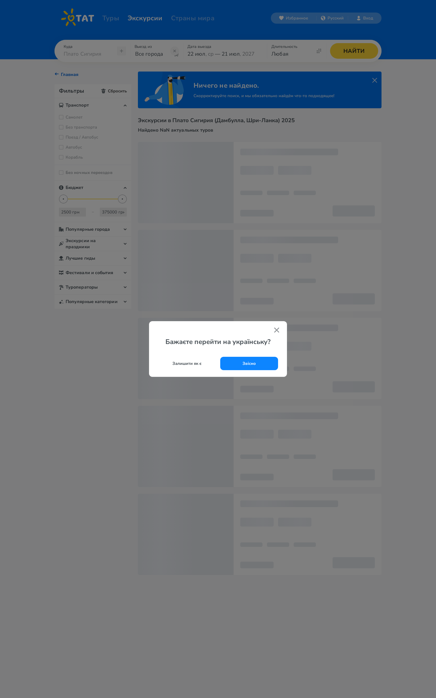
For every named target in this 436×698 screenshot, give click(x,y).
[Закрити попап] (276, 331)
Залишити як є (187, 363)
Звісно (249, 363)
